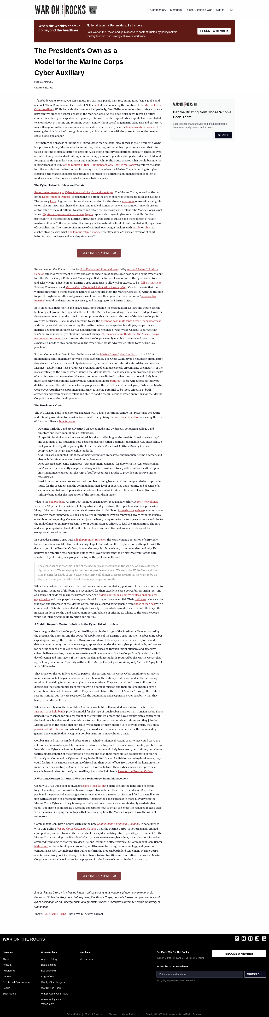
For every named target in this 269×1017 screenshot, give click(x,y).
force (53, 201)
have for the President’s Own (135, 771)
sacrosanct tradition (126, 417)
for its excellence (147, 502)
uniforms (140, 599)
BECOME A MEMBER (214, 31)
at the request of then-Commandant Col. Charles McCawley (100, 165)
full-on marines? (151, 283)
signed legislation (94, 786)
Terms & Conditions (94, 1014)
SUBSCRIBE (255, 974)
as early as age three (131, 510)
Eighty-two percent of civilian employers (68, 214)
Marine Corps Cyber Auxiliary (118, 354)
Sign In (220, 9)
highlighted (41, 846)
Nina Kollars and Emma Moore (99, 269)
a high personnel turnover (90, 539)
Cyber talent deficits (77, 192)
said (96, 105)
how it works (67, 421)
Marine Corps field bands (49, 711)
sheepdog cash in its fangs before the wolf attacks (131, 321)
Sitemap (112, 1014)
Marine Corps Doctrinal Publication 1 (96, 287)
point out (115, 381)
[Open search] (232, 10)
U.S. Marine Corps (54, 914)
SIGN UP (223, 135)
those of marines (144, 604)
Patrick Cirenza (43, 82)
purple (136, 227)
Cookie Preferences (131, 1014)
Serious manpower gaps (49, 192)
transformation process (140, 127)
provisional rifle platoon (49, 729)
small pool (128, 201)
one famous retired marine (84, 232)
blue (147, 227)
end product (56, 502)
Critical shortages (102, 192)
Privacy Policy (73, 1014)
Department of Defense (56, 197)
